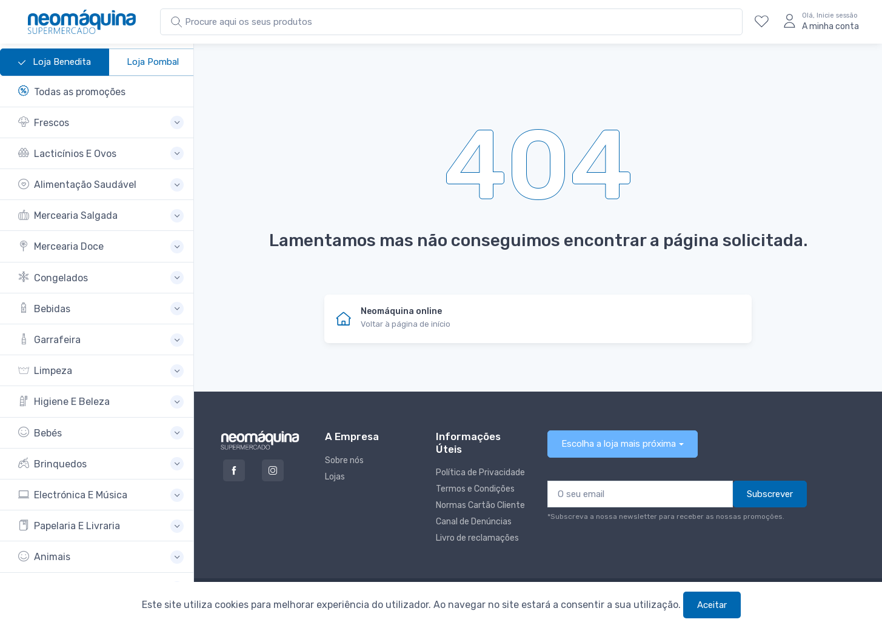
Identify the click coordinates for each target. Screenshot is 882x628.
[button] (101, 122)
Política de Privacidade (480, 472)
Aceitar (712, 605)
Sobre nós (344, 460)
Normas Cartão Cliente (480, 505)
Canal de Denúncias (474, 521)
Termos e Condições (475, 489)
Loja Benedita (54, 62)
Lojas (335, 477)
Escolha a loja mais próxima (618, 443)
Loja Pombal (153, 61)
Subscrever (770, 494)
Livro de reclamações (477, 538)
